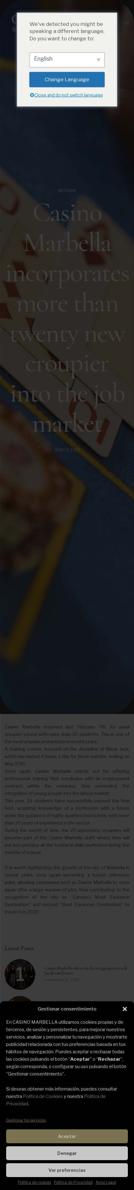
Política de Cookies (43, 1096)
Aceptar (67, 1136)
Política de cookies (34, 1182)
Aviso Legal (106, 1182)
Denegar (67, 1153)
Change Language (67, 79)
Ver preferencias (67, 1170)
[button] (125, 1009)
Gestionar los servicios (26, 1120)
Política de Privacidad (73, 1182)
